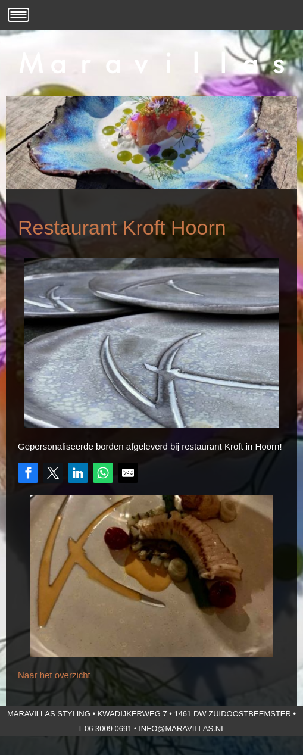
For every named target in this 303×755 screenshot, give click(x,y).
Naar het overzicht (54, 675)
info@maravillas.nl (182, 728)
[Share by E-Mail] (128, 473)
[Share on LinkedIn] (78, 473)
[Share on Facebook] (28, 473)
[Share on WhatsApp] (103, 473)
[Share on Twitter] (53, 473)
